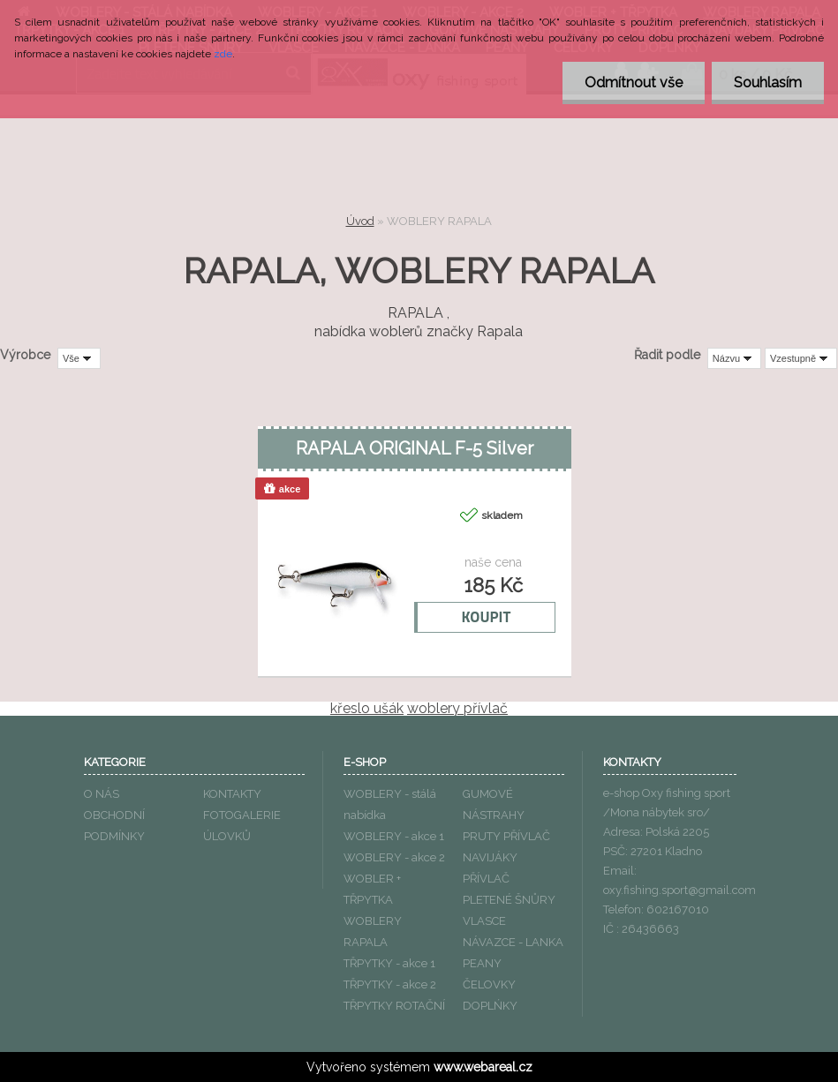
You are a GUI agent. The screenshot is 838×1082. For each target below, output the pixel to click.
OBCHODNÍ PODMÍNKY (114, 825)
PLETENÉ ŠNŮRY (509, 899)
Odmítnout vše (634, 82)
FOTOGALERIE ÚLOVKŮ (242, 825)
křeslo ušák (367, 708)
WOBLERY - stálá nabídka (390, 804)
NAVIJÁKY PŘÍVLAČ (490, 868)
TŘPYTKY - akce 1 (389, 963)
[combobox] (734, 358)
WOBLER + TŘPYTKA (372, 889)
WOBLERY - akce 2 (394, 857)
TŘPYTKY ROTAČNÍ (394, 1005)
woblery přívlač (457, 708)
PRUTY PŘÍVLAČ (506, 836)
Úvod (360, 221)
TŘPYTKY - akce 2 (390, 984)
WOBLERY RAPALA (373, 931)
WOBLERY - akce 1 (394, 836)
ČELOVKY (489, 984)
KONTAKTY (232, 793)
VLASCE (484, 921)
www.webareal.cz (483, 1067)
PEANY (482, 963)
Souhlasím (768, 82)
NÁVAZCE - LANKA (513, 942)
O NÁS (101, 793)
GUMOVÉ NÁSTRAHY (494, 804)
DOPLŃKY (490, 1005)
